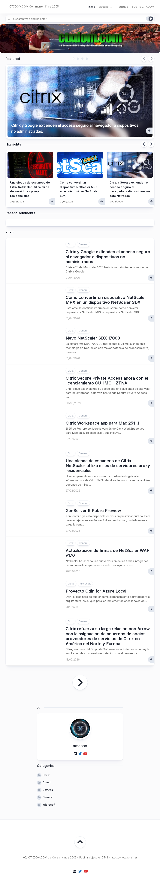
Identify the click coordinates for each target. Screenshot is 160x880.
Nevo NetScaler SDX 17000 (93, 331)
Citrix (71, 237)
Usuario (104, 6)
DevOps (48, 782)
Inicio (91, 6)
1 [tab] (73, 58)
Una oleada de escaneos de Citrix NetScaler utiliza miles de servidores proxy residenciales (108, 458)
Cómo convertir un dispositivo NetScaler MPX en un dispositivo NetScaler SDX (106, 293)
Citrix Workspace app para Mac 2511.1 (102, 416)
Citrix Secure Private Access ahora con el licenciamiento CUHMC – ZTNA (107, 373)
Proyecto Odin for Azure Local (96, 584)
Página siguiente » (80, 675)
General (83, 237)
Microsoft (85, 576)
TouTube (122, 6)
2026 (10, 225)
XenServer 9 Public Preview (93, 503)
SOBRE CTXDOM (143, 6)
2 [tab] (78, 58)
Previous (144, 58)
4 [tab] (87, 58)
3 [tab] (82, 58)
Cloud (71, 576)
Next (151, 58)
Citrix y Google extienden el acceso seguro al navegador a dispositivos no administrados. (71, 120)
